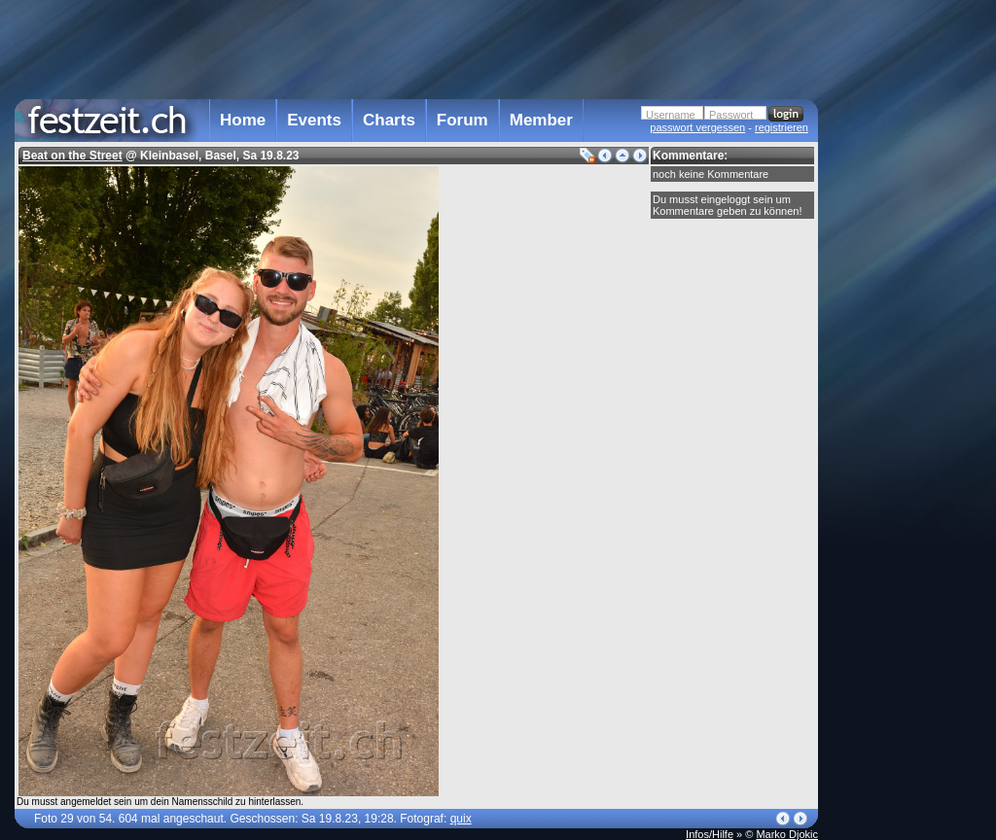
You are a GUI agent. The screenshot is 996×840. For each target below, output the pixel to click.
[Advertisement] (903, 391)
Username (670, 115)
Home (243, 120)
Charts (389, 120)
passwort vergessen (697, 127)
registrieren (781, 127)
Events (314, 120)
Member (541, 120)
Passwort (731, 115)
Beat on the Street (72, 155)
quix (461, 818)
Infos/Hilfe (709, 834)
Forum (462, 120)
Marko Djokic (787, 834)
